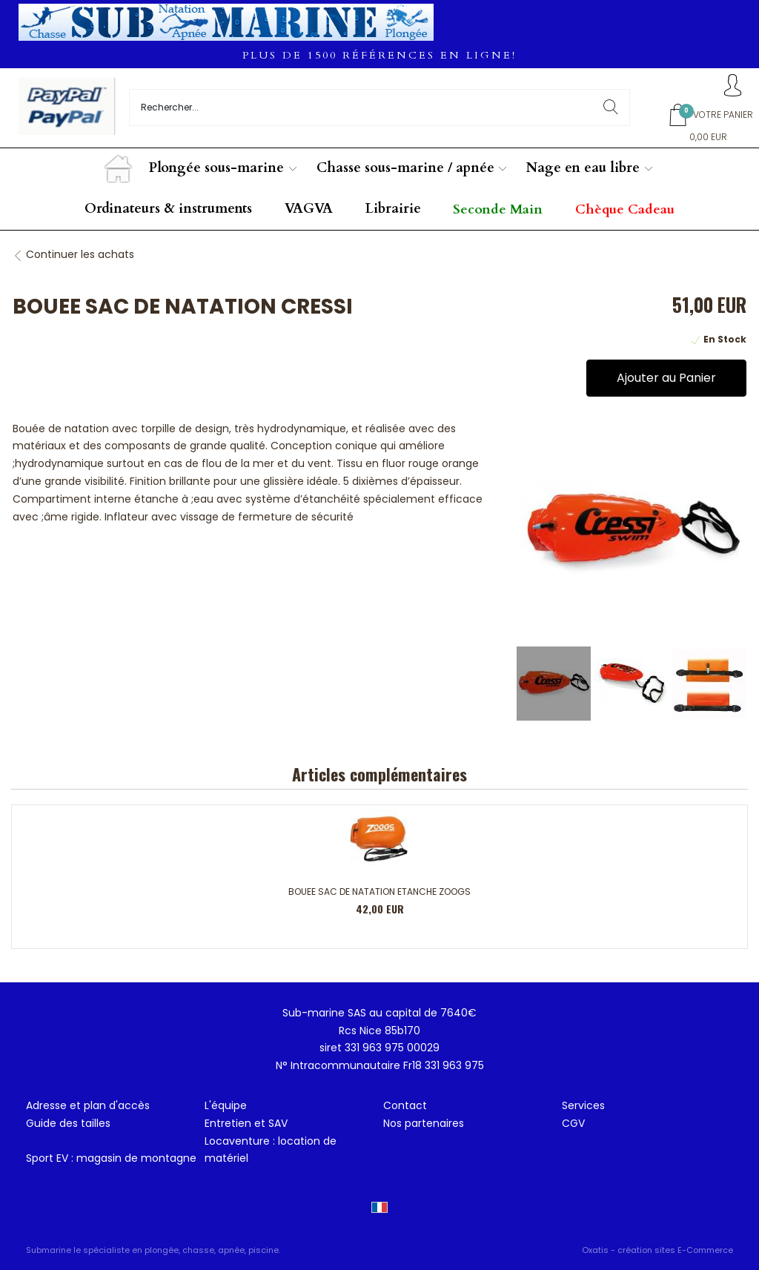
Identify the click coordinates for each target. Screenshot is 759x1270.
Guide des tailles (68, 1123)
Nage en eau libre (583, 168)
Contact (405, 1105)
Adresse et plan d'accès (88, 1105)
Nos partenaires (423, 1123)
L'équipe (226, 1105)
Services (583, 1105)
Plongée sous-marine (216, 168)
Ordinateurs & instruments (168, 208)
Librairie (393, 208)
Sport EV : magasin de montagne (111, 1158)
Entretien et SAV (246, 1123)
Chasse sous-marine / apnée (405, 168)
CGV (573, 1123)
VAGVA (309, 208)
